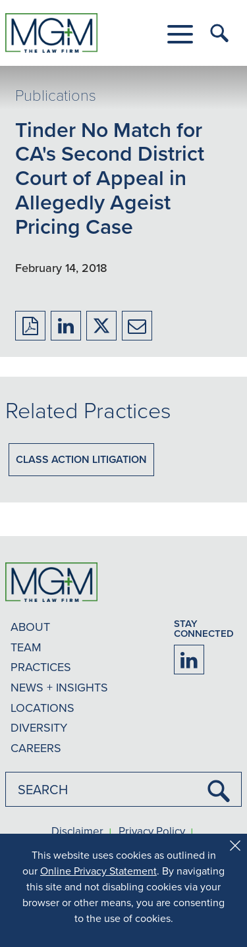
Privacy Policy (152, 831)
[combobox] (123, 789)
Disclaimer (77, 831)
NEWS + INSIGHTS (59, 687)
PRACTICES (41, 667)
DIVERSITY (39, 727)
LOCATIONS (42, 707)
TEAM (26, 647)
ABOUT (30, 626)
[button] (180, 34)
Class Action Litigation (81, 459)
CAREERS (36, 748)
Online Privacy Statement (98, 870)
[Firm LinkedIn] (189, 659)
